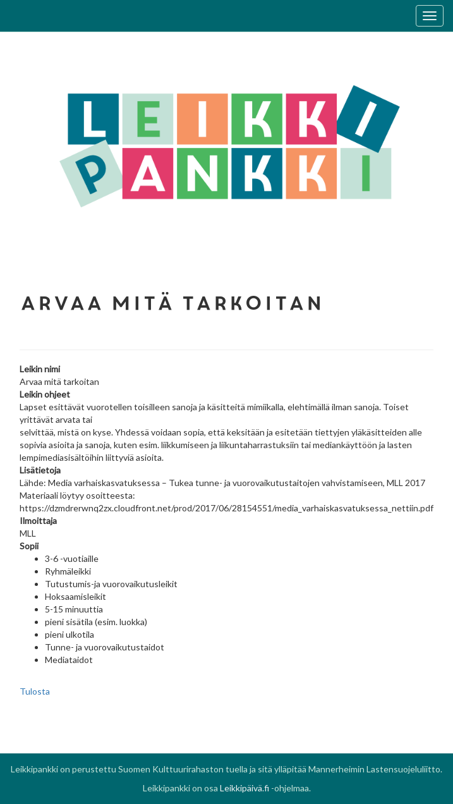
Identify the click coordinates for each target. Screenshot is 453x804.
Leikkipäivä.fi (244, 788)
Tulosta (35, 691)
